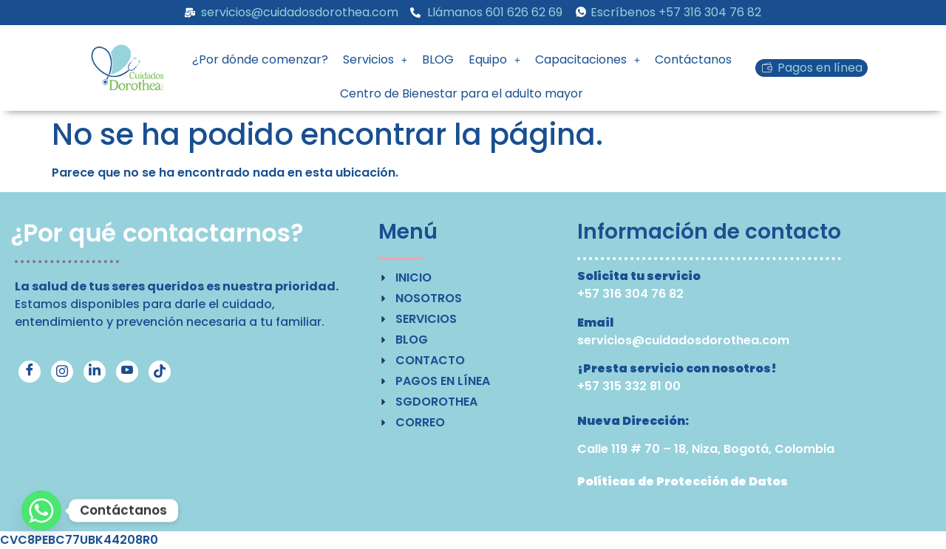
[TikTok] (160, 372)
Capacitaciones (587, 59)
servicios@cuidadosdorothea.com (683, 340)
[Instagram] (62, 372)
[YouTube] (127, 372)
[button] (375, 60)
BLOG (438, 59)
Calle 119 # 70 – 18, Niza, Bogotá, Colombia (705, 448)
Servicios (375, 59)
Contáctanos (693, 59)
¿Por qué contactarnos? (158, 233)
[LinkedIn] (95, 372)
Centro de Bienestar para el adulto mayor (461, 93)
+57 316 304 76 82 (630, 293)
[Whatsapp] (41, 511)
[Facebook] (29, 372)
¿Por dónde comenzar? (260, 59)
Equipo (494, 59)
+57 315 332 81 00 (629, 386)
